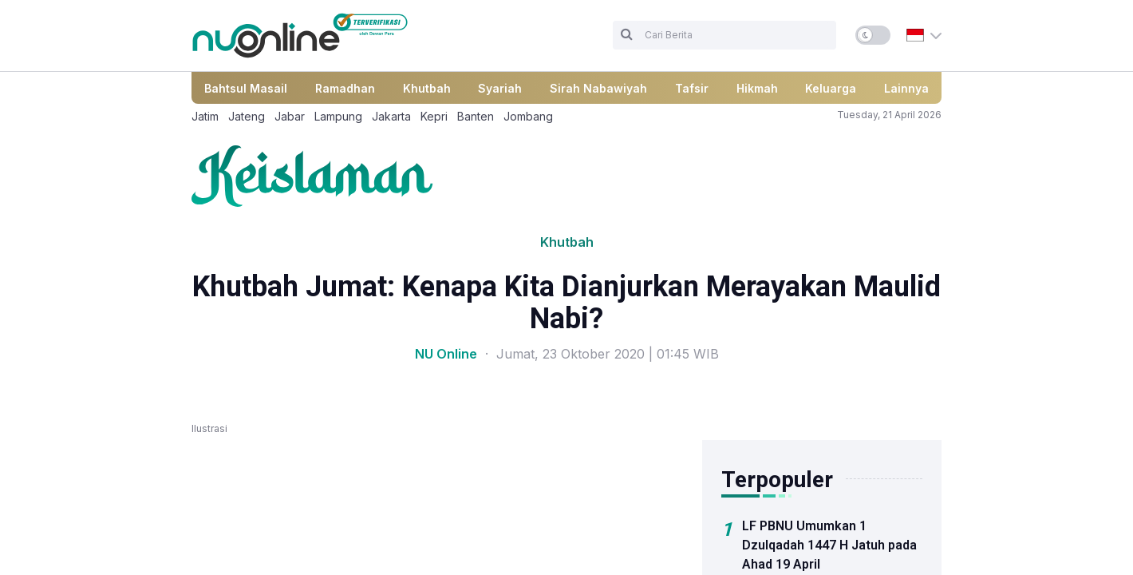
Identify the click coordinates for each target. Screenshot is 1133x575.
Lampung (338, 116)
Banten (475, 116)
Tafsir (692, 88)
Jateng (246, 116)
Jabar (289, 116)
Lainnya (906, 88)
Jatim (205, 116)
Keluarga (830, 88)
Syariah (500, 88)
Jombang (528, 116)
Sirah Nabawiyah (598, 88)
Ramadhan (345, 88)
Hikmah (757, 88)
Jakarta (391, 116)
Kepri (434, 116)
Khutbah (427, 88)
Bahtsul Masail (245, 88)
